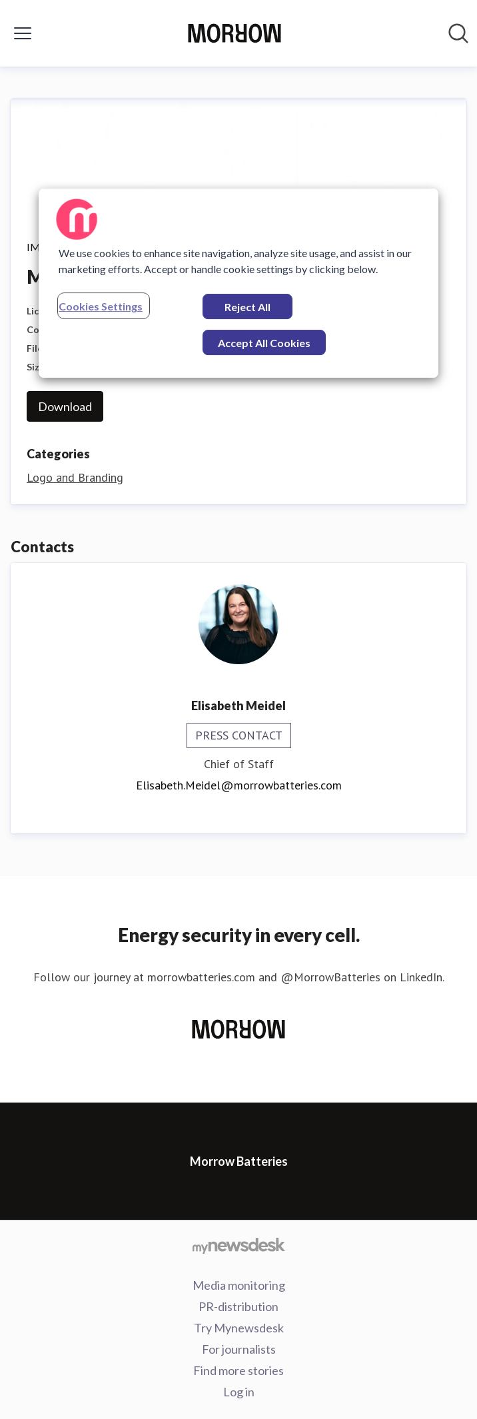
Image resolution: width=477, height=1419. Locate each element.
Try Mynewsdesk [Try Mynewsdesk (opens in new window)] (239, 1327)
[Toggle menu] (22, 33)
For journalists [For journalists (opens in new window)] (239, 1349)
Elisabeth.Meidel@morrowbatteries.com (239, 785)
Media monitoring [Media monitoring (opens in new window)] (239, 1285)
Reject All (247, 306)
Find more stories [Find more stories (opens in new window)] (238, 1370)
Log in (238, 1391)
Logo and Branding (75, 477)
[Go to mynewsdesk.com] (238, 1245)
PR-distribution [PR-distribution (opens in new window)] (238, 1306)
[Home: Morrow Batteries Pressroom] (234, 33)
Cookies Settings (101, 306)
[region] (238, 283)
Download (65, 406)
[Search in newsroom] (458, 33)
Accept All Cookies (264, 342)
